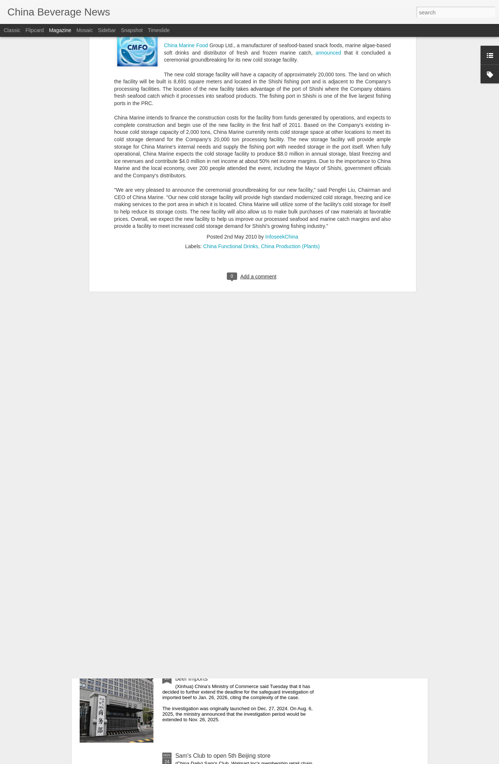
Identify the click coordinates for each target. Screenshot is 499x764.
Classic (12, 30)
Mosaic (84, 30)
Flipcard (34, 30)
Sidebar (107, 30)
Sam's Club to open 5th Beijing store (222, 756)
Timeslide (159, 30)
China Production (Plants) (290, 109)
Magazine (60, 30)
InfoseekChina (281, 100)
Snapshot (132, 30)
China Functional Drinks (230, 109)
